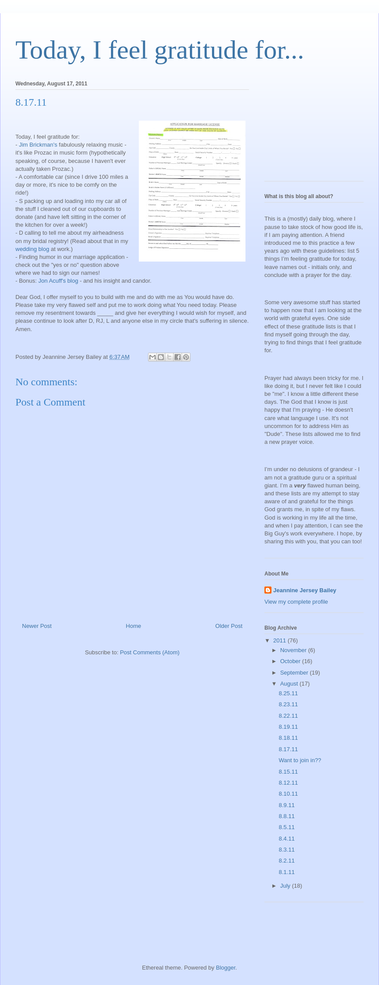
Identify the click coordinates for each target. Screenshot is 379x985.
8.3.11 (286, 849)
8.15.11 (288, 771)
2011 (280, 640)
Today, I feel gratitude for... (159, 49)
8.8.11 (286, 816)
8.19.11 (288, 726)
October (291, 661)
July (286, 885)
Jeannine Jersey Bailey (304, 590)
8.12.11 (288, 782)
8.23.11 (288, 704)
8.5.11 (286, 827)
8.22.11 (288, 715)
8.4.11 (286, 838)
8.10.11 (288, 793)
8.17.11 (288, 749)
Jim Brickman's (39, 144)
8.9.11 (286, 805)
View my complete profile (296, 601)
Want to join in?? (300, 760)
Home (133, 626)
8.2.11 (286, 860)
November (294, 650)
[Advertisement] (308, 128)
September (295, 672)
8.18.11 (288, 737)
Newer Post (37, 626)
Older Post (229, 626)
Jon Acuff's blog (59, 280)
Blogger (225, 967)
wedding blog (32, 249)
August (290, 683)
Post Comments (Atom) (149, 652)
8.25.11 (288, 693)
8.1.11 (286, 872)
